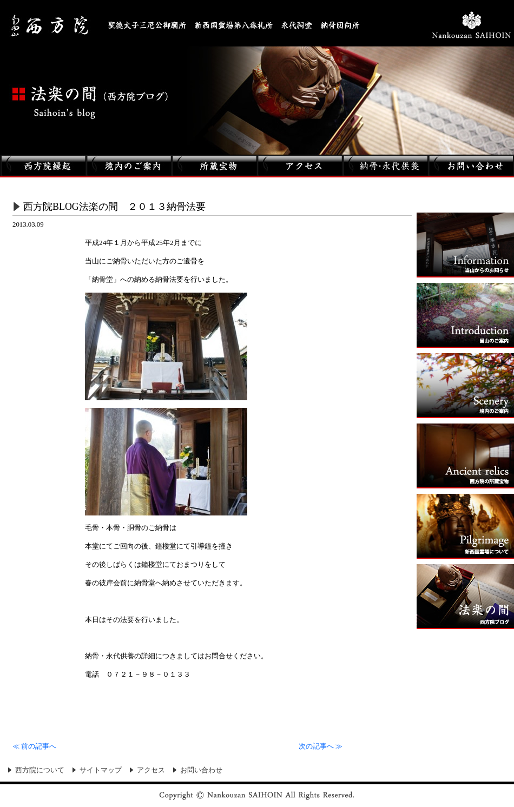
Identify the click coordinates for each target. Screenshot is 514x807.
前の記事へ (34, 746)
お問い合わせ (201, 770)
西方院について (39, 770)
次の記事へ (320, 746)
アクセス (151, 770)
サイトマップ (101, 770)
